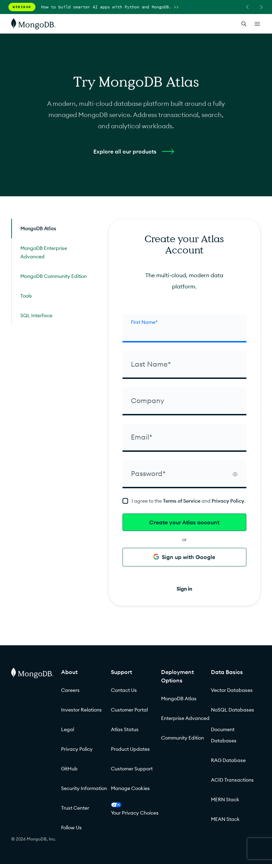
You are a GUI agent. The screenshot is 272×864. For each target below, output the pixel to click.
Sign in (184, 589)
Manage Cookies (130, 788)
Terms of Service (181, 501)
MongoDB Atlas (179, 698)
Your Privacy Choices (135, 809)
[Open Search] (244, 23)
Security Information (84, 788)
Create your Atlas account (184, 522)
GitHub (69, 769)
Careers (70, 690)
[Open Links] (257, 24)
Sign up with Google (184, 556)
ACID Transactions (232, 780)
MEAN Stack (225, 819)
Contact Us (124, 690)
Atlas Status (125, 729)
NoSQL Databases (232, 710)
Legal (67, 729)
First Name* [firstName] (144, 322)
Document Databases (224, 735)
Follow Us (71, 827)
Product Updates (130, 749)
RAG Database (228, 760)
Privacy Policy (228, 501)
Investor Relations (81, 710)
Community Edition (182, 738)
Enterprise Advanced (185, 718)
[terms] (184, 501)
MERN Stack (225, 799)
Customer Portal (129, 710)
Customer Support (132, 769)
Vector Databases (232, 690)
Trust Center (75, 808)
